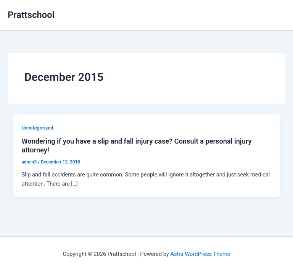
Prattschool (31, 15)
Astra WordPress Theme (200, 254)
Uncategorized (37, 128)
